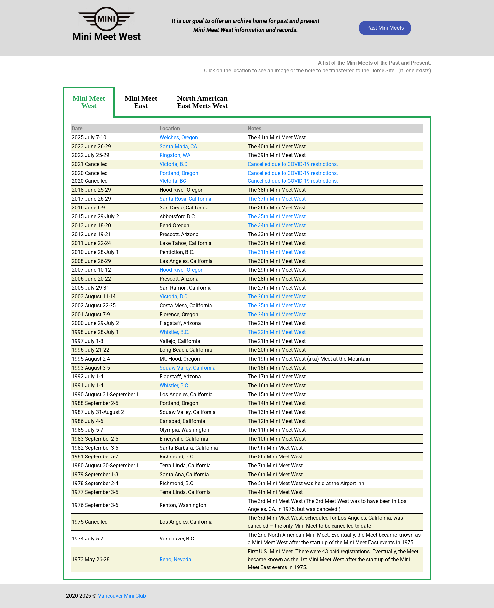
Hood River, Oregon (182, 270)
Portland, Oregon (179, 173)
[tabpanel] (247, 349)
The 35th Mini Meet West (277, 216)
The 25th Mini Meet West (277, 305)
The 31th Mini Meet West (277, 252)
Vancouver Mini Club (122, 596)
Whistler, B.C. (174, 332)
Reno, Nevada (175, 559)
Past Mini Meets (385, 28)
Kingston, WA (175, 155)
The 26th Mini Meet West (277, 296)
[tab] (89, 102)
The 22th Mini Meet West (277, 332)
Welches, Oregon (179, 137)
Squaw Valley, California (188, 368)
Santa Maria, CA (178, 146)
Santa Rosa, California (185, 199)
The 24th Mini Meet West (277, 314)
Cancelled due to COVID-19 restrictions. (293, 164)
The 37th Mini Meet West (277, 199)
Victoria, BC (173, 181)
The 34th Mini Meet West (277, 225)
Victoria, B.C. (174, 164)
